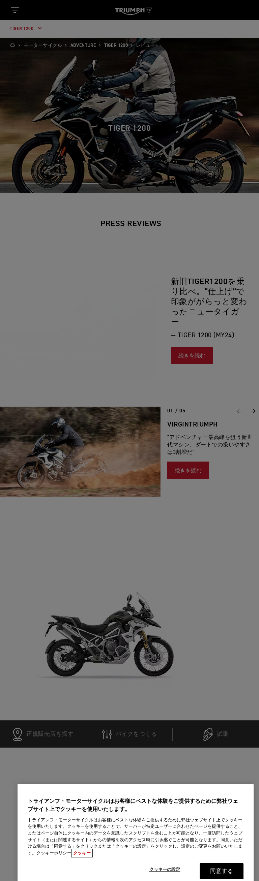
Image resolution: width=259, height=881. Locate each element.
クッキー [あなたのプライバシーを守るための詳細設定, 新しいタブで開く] (82, 858)
